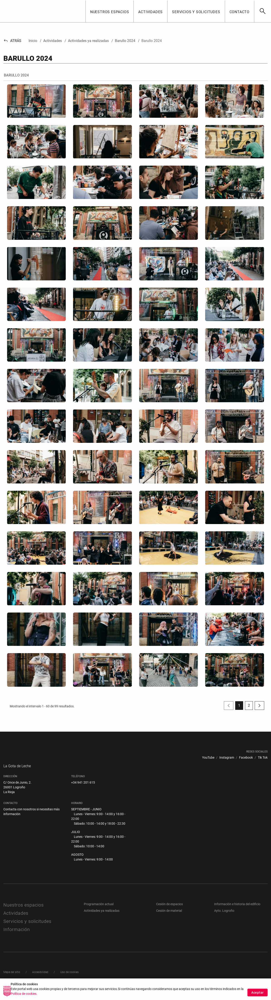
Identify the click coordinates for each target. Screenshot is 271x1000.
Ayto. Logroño (224, 919)
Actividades (15, 922)
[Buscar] (262, 11)
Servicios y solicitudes (27, 930)
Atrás (12, 41)
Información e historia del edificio (237, 913)
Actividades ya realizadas (101, 919)
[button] (109, 11)
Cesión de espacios (169, 913)
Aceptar (257, 992)
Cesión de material (169, 919)
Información (16, 938)
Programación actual (99, 913)
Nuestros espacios (23, 914)
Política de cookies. (24, 994)
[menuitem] (208, 757)
